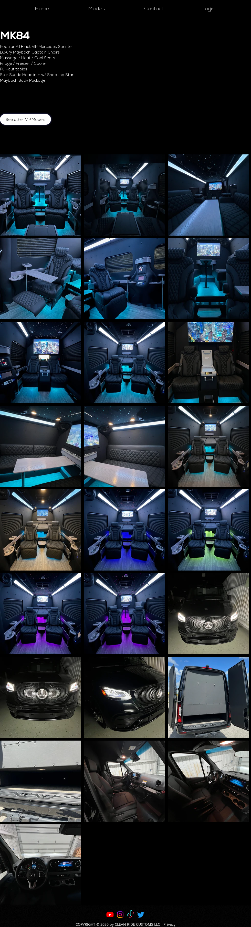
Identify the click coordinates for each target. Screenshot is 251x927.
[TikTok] (130, 914)
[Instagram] (120, 914)
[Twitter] (141, 914)
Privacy (169, 924)
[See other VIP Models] (25, 119)
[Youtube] (110, 914)
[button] (96, 9)
